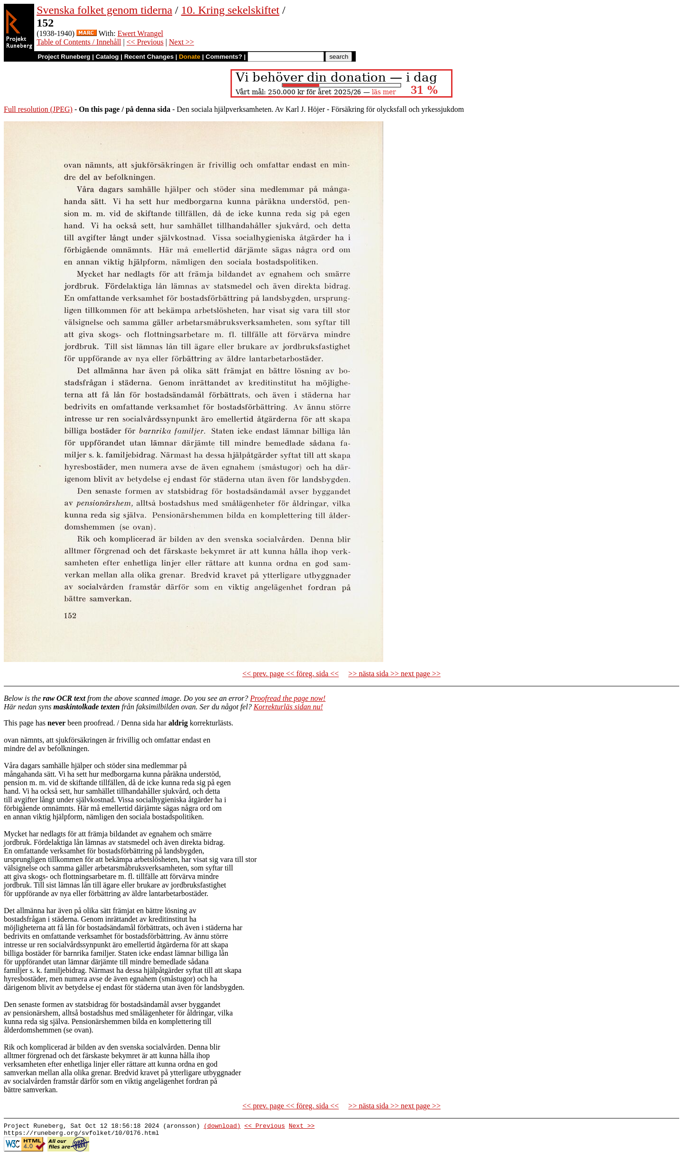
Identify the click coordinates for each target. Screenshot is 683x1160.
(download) (221, 1127)
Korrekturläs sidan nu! (288, 707)
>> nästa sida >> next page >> (394, 674)
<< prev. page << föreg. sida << (290, 674)
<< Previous (145, 42)
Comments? (224, 56)
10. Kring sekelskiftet (230, 10)
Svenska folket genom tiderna (104, 10)
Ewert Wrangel (140, 33)
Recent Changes (149, 56)
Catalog (107, 56)
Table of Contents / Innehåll (79, 42)
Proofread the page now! (287, 698)
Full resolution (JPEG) (38, 109)
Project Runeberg (63, 56)
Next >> (181, 42)
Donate (189, 56)
